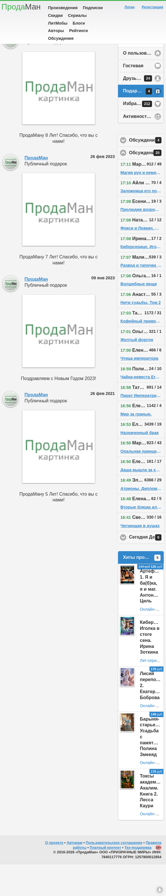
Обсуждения (60, 38)
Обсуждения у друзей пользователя (147, 172)
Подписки (93, 7)
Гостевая (133, 97)
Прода (21, 6)
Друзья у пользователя (143, 110)
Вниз (159, 889)
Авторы (56, 30)
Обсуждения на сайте (147, 184)
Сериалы (77, 15)
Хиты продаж (142, 589)
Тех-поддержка (138, 879)
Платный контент (105, 879)
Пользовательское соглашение (114, 874)
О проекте (54, 874)
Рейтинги (78, 30)
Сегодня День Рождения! (147, 569)
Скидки (55, 15)
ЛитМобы (57, 23)
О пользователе (141, 84)
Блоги (79, 23)
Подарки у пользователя (143, 123)
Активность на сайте (143, 148)
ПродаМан (36, 68)
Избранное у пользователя (143, 135)
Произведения (63, 7)
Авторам (74, 874)
